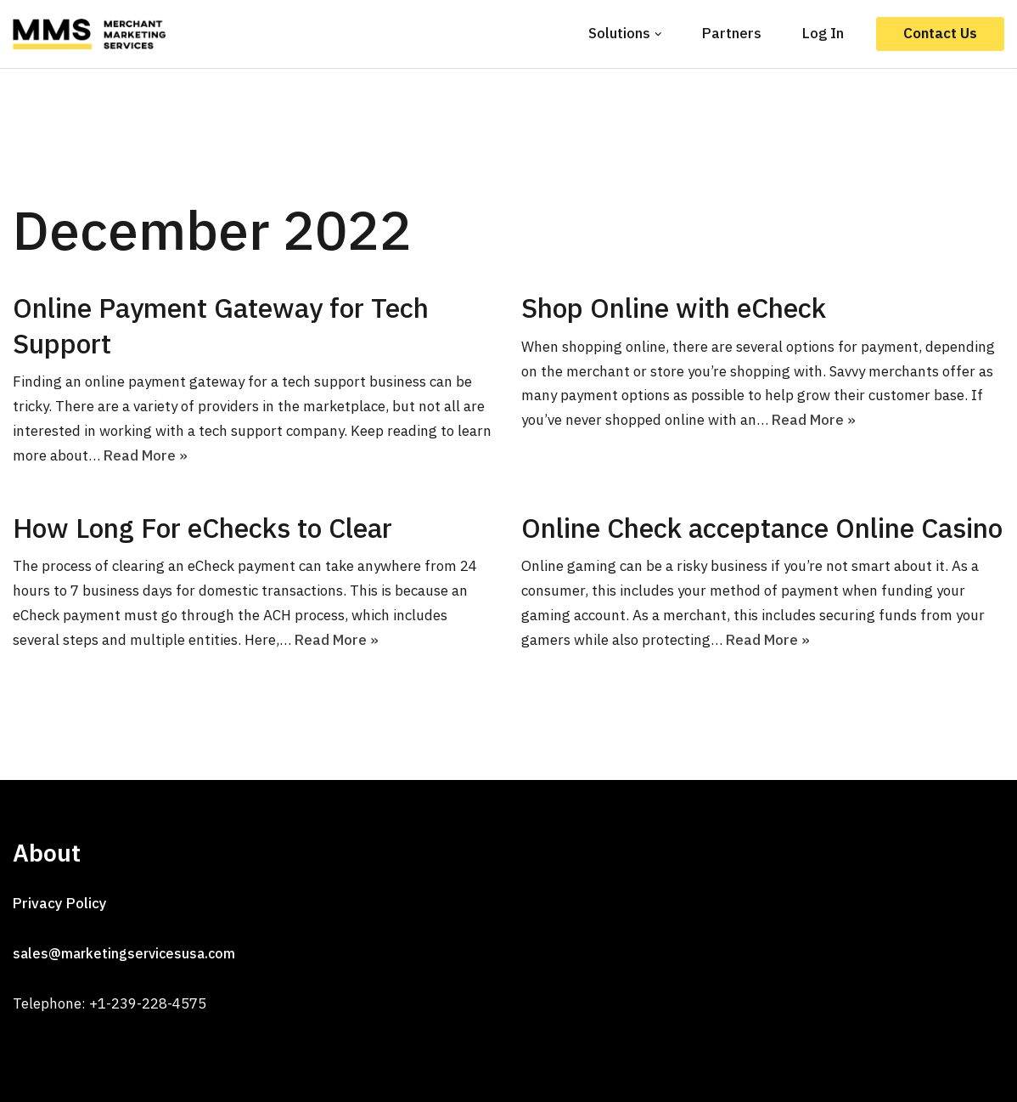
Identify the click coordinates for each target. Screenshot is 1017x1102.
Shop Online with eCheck (673, 307)
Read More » (146, 455)
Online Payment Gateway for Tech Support (221, 325)
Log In (823, 33)
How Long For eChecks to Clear (202, 527)
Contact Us (940, 33)
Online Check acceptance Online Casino (762, 527)
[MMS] (93, 34)
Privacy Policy (60, 903)
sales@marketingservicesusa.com (124, 953)
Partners (731, 33)
